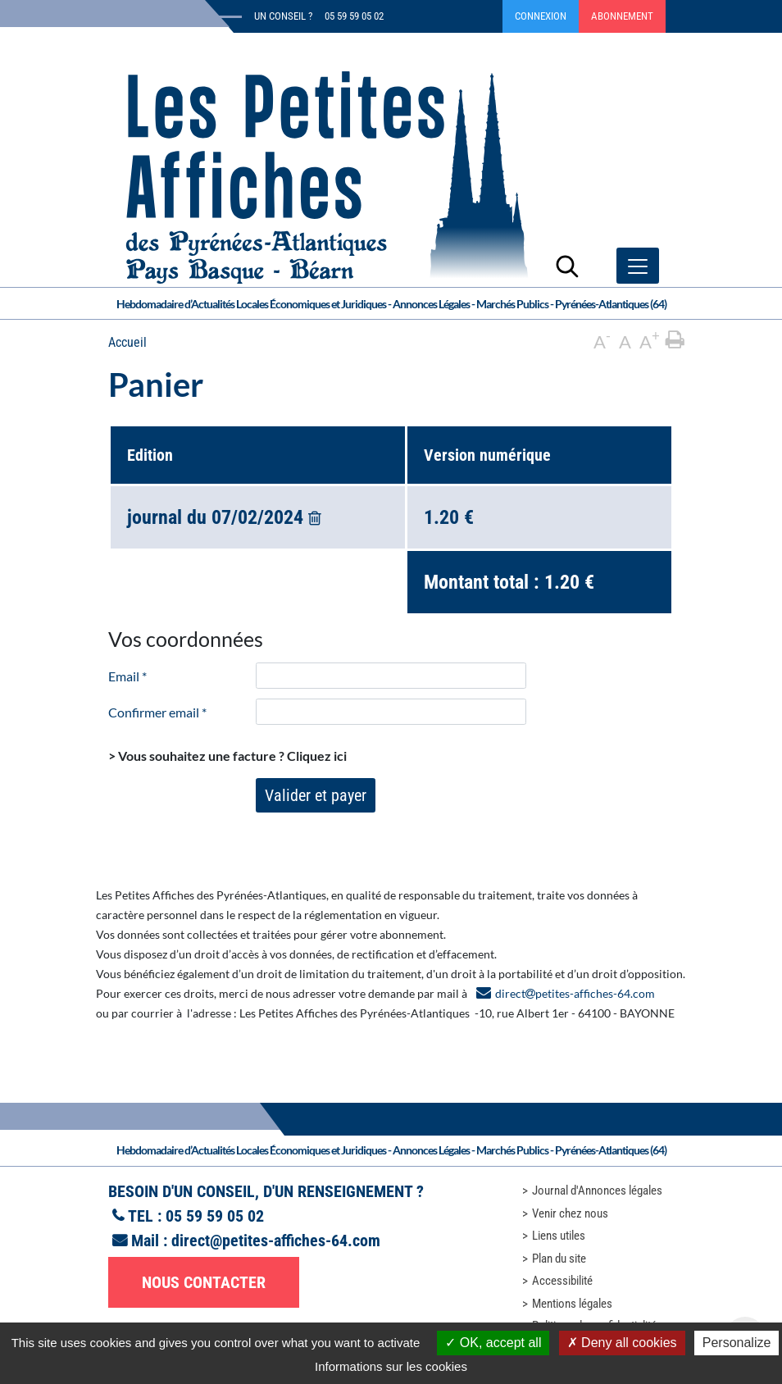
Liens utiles (558, 1235)
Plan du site (559, 1258)
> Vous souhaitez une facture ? (227, 755)
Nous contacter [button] (204, 1282)
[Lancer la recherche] (567, 265)
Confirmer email (157, 712)
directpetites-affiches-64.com (575, 993)
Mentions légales (572, 1303)
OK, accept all (493, 1343)
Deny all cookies (622, 1343)
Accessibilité (562, 1280)
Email (127, 676)
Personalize (736, 1343)
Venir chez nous (570, 1213)
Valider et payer (315, 795)
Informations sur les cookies (391, 1366)
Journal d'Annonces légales (597, 1190)
